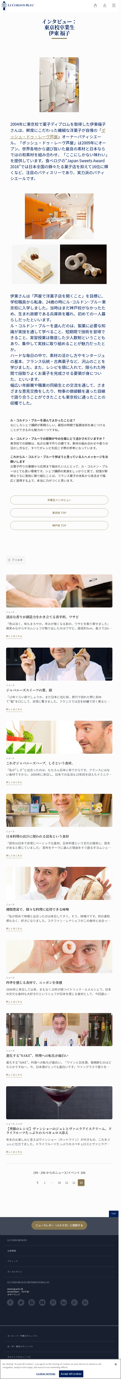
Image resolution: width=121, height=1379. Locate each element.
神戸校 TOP (59, 525)
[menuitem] (95, 6)
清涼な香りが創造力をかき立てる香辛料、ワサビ (42, 619)
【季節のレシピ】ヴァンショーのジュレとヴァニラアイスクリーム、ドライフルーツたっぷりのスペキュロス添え (59, 1132)
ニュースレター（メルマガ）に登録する (59, 1225)
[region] (60, 1369)
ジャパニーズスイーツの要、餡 (29, 692)
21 (66, 1183)
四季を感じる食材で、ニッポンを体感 (34, 984)
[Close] (115, 1364)
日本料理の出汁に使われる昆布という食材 (37, 838)
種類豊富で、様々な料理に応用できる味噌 (37, 911)
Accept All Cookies (71, 1373)
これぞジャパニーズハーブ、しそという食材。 (40, 765)
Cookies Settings (45, 1373)
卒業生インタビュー (59, 500)
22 (73, 1183)
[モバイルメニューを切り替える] (114, 6)
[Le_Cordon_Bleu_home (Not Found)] (18, 6)
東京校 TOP (59, 513)
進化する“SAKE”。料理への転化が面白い (37, 1057)
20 (59, 1183)
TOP (113, 1213)
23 (81, 1183)
